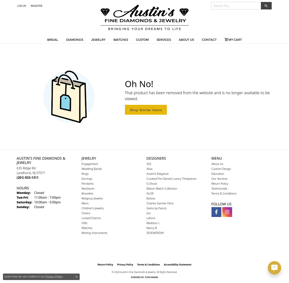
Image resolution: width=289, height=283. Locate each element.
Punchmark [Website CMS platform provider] (151, 277)
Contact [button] (209, 39)
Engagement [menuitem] (90, 164)
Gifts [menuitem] (85, 223)
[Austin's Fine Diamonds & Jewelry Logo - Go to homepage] (144, 18)
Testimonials (219, 188)
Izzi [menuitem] (149, 213)
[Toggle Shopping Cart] (233, 39)
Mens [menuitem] (85, 203)
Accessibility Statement (177, 264)
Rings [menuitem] (85, 174)
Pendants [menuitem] (88, 183)
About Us (217, 164)
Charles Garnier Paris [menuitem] (160, 203)
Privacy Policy (125, 264)
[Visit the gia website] (135, 251)
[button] (21, 6)
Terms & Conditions (224, 193)
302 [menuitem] (149, 164)
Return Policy (219, 183)
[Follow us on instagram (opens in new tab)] (227, 212)
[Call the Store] (28, 177)
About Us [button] (186, 39)
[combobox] (236, 5)
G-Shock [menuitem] (152, 183)
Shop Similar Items (146, 109)
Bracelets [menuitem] (87, 193)
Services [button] (164, 39)
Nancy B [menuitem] (152, 228)
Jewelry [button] (98, 39)
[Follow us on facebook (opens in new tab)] (216, 212)
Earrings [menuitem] (87, 179)
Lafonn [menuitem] (151, 218)
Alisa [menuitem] (149, 169)
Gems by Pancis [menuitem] (157, 208)
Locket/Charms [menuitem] (91, 218)
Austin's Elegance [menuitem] (158, 174)
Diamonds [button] (74, 39)
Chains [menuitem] (86, 213)
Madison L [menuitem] (153, 223)
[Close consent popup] (76, 277)
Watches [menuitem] (87, 228)
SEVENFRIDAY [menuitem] (155, 233)
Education (217, 174)
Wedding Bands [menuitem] (92, 169)
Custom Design (221, 169)
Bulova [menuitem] (151, 198)
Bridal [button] (52, 39)
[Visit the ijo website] (154, 251)
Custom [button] (142, 39)
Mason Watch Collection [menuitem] (162, 188)
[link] (36, 6)
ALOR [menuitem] (150, 193)
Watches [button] (120, 39)
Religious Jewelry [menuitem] (92, 198)
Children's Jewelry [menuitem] (93, 208)
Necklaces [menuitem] (88, 188)
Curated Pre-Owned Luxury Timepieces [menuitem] (172, 179)
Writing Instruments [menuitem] (94, 233)
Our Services (219, 179)
